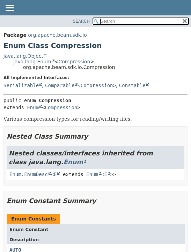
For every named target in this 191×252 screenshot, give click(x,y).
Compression (74, 61)
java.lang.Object (23, 56)
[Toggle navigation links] (9, 8)
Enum (33, 107)
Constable (132, 85)
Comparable (59, 85)
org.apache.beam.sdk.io (57, 35)
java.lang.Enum (32, 61)
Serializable (21, 85)
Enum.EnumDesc (28, 174)
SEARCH (81, 21)
